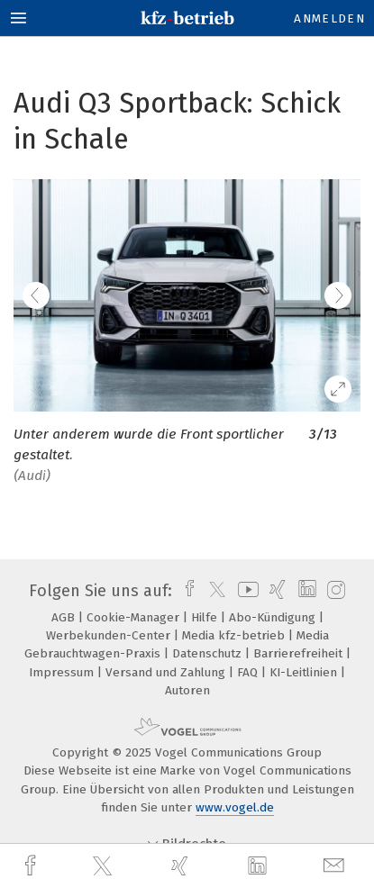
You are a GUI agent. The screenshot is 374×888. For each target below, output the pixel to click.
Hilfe (206, 617)
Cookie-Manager (135, 617)
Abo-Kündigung (274, 617)
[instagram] (334, 591)
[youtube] (245, 591)
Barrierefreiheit (299, 653)
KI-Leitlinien (305, 672)
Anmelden (329, 18)
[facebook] (32, 866)
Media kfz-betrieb (235, 635)
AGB (64, 617)
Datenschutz (208, 653)
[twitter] (104, 866)
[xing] (182, 866)
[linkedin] (259, 866)
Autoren (187, 690)
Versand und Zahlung (167, 672)
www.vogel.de (235, 807)
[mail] (336, 866)
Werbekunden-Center (110, 635)
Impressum (63, 672)
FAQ (249, 672)
